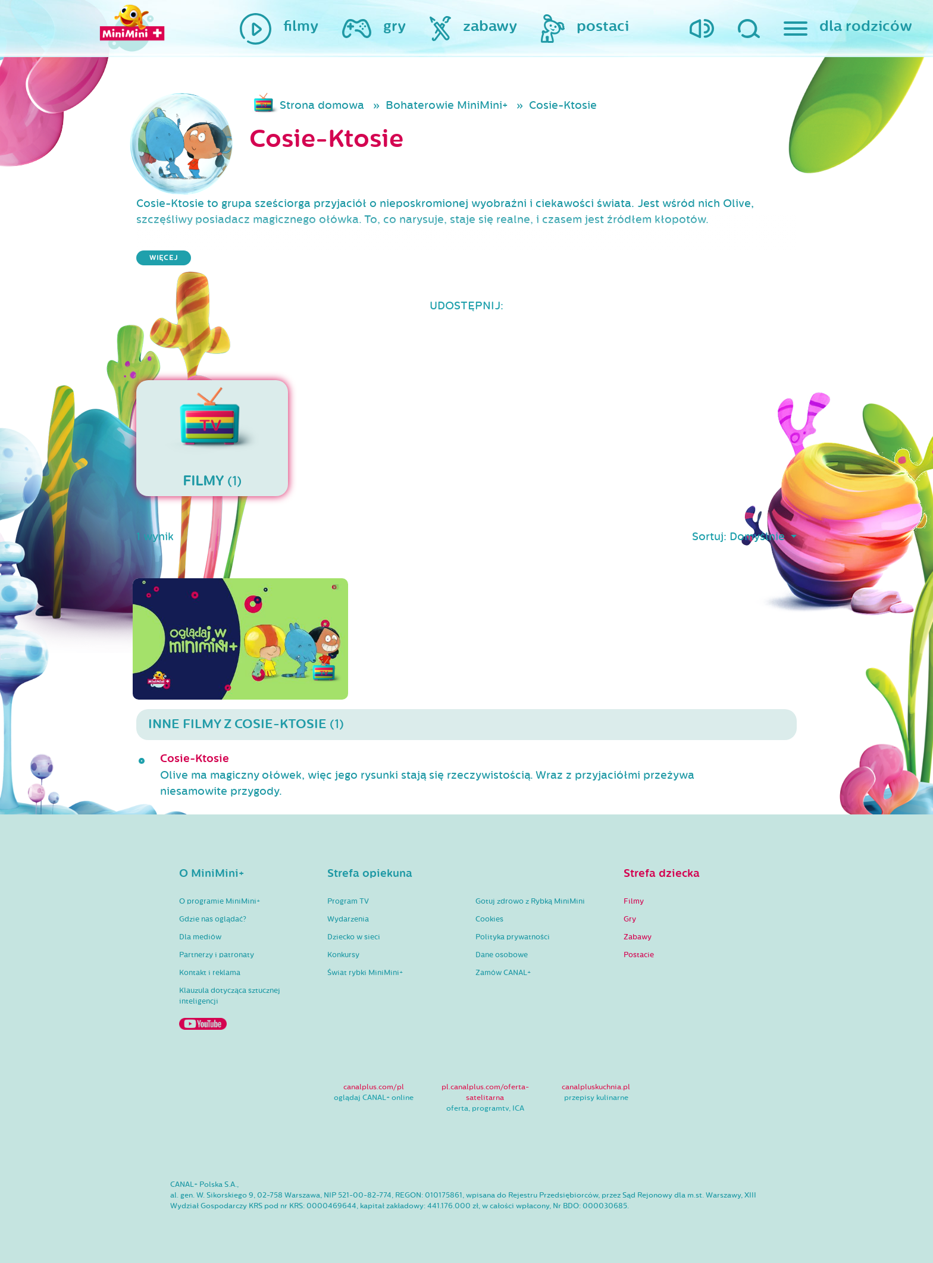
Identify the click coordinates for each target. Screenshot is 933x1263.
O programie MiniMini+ (219, 901)
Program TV (348, 901)
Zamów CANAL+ (503, 972)
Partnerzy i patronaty (216, 954)
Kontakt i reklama (209, 972)
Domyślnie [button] (759, 536)
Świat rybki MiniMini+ (365, 972)
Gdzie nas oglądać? (212, 919)
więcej (163, 258)
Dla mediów (200, 937)
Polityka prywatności (512, 937)
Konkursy (343, 954)
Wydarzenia (348, 919)
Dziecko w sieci (353, 937)
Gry (630, 919)
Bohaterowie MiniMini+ (447, 105)
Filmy (634, 901)
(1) (212, 438)
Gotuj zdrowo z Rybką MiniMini (530, 901)
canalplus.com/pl (373, 1087)
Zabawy (638, 937)
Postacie (639, 954)
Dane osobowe (501, 954)
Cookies (489, 919)
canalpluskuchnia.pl (596, 1087)
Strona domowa (322, 105)
